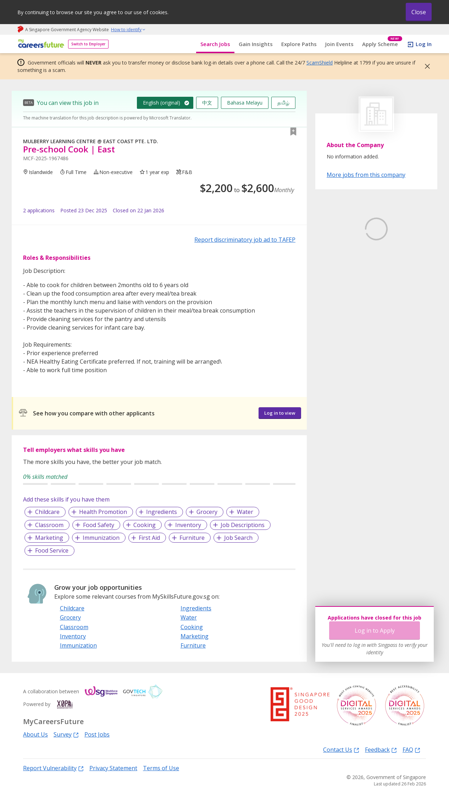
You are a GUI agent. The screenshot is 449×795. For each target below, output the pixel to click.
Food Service (51, 550)
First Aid (149, 538)
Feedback (381, 749)
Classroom (49, 525)
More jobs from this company (366, 174)
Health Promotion (103, 512)
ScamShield (319, 62)
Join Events (339, 43)
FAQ (411, 749)
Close (418, 12)
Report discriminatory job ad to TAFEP (244, 239)
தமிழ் (283, 102)
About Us (35, 734)
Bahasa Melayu (244, 102)
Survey (66, 734)
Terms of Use (161, 768)
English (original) (161, 102)
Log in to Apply (375, 630)
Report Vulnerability (53, 768)
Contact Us (341, 749)
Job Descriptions (243, 525)
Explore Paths (299, 43)
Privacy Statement (113, 768)
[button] (425, 66)
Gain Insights (256, 43)
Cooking (144, 525)
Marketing (49, 538)
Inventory (188, 525)
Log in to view (279, 413)
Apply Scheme (382, 44)
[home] (40, 44)
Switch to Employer (88, 43)
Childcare (47, 512)
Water (245, 512)
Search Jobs (215, 43)
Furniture (192, 538)
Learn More (346, 282)
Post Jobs (97, 734)
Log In (424, 43)
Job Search (238, 538)
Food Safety (98, 525)
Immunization (101, 538)
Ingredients (161, 512)
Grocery (206, 512)
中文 (207, 102)
